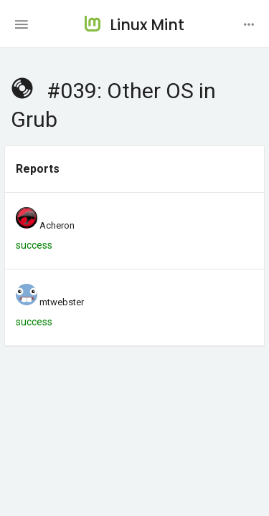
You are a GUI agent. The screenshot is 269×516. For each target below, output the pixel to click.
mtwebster (61, 302)
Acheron (57, 225)
